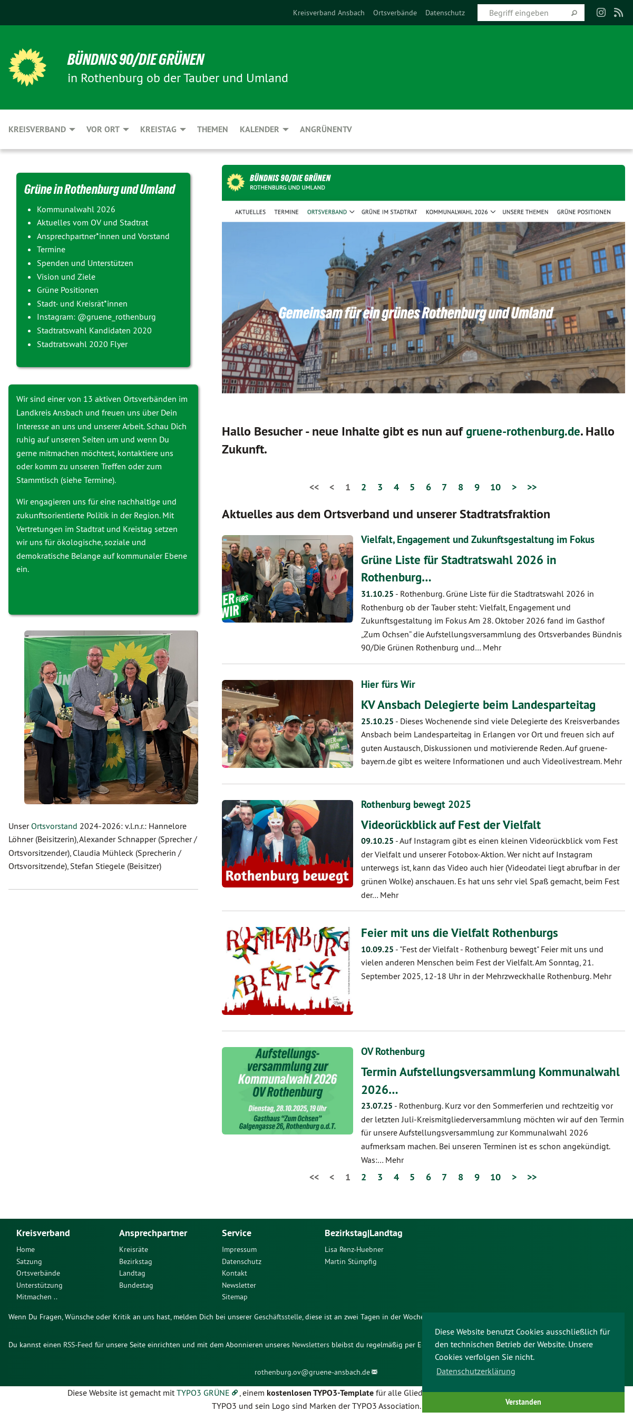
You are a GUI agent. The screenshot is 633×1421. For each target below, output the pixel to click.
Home (25, 1249)
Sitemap (235, 1296)
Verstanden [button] (523, 1402)
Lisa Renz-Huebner (354, 1249)
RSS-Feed (78, 1344)
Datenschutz (445, 12)
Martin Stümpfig (351, 1261)
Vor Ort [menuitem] (103, 129)
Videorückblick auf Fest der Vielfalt (454, 824)
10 (495, 487)
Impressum (239, 1249)
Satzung (29, 1261)
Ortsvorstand (54, 826)
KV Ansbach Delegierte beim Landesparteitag (481, 704)
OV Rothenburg (395, 1051)
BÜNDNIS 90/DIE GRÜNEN (138, 59)
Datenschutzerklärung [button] (475, 1371)
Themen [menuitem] (212, 129)
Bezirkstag (135, 1261)
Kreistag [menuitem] (158, 129)
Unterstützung (39, 1284)
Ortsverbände (395, 12)
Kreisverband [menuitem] (37, 129)
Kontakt (234, 1273)
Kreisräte (133, 1249)
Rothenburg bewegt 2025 (418, 804)
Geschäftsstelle (278, 1316)
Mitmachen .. (36, 1296)
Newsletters (310, 1344)
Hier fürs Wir (389, 684)
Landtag (132, 1273)
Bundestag (136, 1284)
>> (532, 487)
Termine (98, 480)
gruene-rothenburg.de (525, 431)
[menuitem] (329, 12)
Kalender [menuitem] (259, 129)
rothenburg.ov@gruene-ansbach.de (312, 1372)
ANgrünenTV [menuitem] (326, 129)
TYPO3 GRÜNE (203, 1392)
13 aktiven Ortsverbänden (130, 398)
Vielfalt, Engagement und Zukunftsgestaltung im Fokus (484, 539)
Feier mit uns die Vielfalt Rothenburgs (461, 932)
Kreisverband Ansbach (329, 12)
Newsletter (239, 1284)
